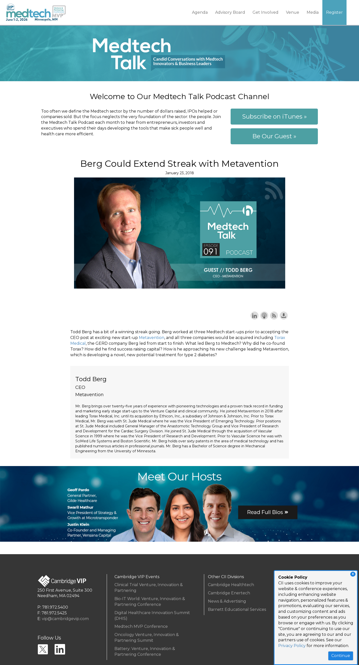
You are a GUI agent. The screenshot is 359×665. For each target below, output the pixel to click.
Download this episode (284, 316)
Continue (340, 655)
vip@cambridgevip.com (65, 618)
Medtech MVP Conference (141, 626)
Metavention (151, 337)
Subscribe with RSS (274, 316)
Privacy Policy (292, 645)
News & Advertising (227, 601)
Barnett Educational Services (237, 609)
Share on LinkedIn (255, 316)
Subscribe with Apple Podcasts (264, 316)
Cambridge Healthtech (231, 584)
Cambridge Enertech (229, 593)
